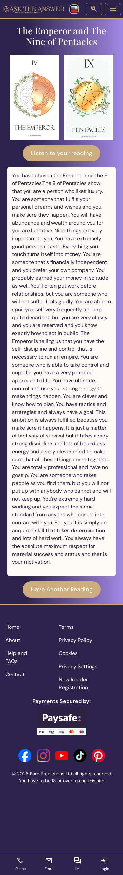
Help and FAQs (16, 657)
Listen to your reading (61, 153)
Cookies (68, 653)
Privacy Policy (75, 640)
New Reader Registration (73, 683)
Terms (66, 627)
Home (12, 627)
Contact (15, 674)
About (12, 640)
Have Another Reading (61, 589)
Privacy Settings (78, 666)
